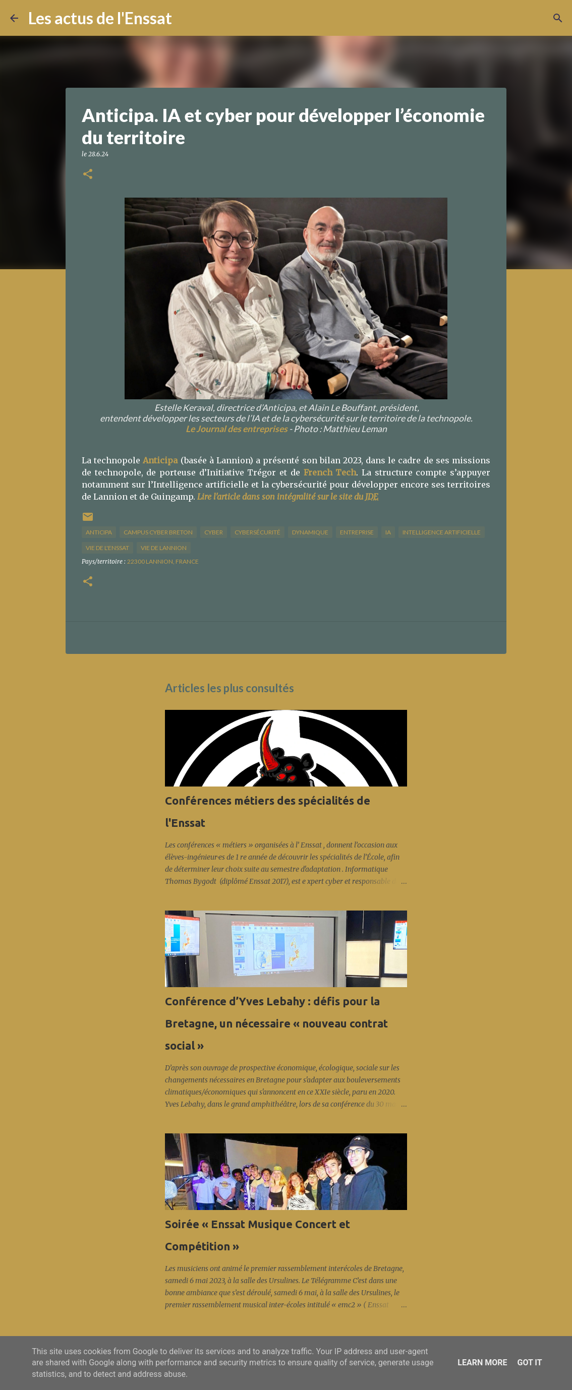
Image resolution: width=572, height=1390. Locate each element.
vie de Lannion (164, 548)
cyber (213, 532)
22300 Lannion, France (163, 561)
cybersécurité (257, 532)
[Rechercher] (186, 18)
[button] (88, 175)
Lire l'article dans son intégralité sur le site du (287, 497)
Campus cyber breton (158, 532)
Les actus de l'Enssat (100, 18)
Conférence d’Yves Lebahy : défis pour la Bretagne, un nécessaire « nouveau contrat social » (276, 1023)
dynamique (310, 532)
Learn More (482, 1362)
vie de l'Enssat (107, 548)
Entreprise (357, 532)
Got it (529, 1362)
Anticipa (160, 460)
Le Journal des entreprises (237, 429)
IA (388, 532)
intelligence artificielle (442, 532)
